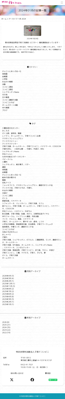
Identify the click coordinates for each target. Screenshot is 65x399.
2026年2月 (6, 281)
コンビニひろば (8, 102)
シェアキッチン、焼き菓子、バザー (16, 164)
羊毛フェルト (7, 154)
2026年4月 (6, 276)
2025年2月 (6, 302)
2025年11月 (7, 286)
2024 (4, 327)
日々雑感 (5, 97)
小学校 (4, 79)
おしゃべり (6, 234)
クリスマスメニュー (10, 141)
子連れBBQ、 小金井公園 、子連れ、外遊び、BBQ (23, 149)
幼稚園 (4, 76)
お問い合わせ (17, 373)
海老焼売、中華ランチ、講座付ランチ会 (17, 227)
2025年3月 (6, 299)
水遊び (4, 193)
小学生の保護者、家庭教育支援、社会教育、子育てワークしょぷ (27, 224)
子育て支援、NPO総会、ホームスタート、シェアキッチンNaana (27, 245)
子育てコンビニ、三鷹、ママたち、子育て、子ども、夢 (24, 253)
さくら (4, 198)
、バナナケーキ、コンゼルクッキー (16, 247)
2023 (4, 330)
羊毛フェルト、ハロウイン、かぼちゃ (17, 211)
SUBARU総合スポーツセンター (14, 156)
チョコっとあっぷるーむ (11, 71)
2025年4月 (6, 296)
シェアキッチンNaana (10, 92)
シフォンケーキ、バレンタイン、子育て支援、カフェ (23, 203)
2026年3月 (6, 278)
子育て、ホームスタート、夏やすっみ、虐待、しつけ (23, 221)
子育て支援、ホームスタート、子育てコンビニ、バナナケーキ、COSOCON (31, 146)
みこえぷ (5, 131)
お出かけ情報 (7, 81)
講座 (4, 167)
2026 (4, 322)
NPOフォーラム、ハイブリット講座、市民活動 (20, 216)
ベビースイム (7, 159)
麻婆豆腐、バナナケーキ (11, 201)
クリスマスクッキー (10, 143)
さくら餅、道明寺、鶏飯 (11, 133)
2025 (4, 325)
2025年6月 (6, 294)
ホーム (4, 19)
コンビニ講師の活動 (10, 100)
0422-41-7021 (27, 364)
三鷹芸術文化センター (11, 128)
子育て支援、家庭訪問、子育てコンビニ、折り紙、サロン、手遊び (28, 250)
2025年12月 (7, 283)
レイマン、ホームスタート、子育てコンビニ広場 (21, 136)
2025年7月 (6, 291)
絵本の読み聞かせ (9, 177)
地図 (48, 373)
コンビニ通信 (7, 87)
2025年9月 (6, 289)
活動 (4, 84)
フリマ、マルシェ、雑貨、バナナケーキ (17, 219)
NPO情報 (5, 107)
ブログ (4, 110)
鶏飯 (4, 180)
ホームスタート (8, 258)
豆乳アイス (6, 182)
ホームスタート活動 (10, 105)
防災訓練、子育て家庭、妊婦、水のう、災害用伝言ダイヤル (25, 214)
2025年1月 (6, 304)
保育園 (4, 74)
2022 (4, 332)
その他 (4, 94)
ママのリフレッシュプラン (12, 138)
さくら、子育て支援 (10, 255)
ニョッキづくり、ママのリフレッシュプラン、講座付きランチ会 (27, 185)
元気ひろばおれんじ (10, 232)
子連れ (4, 237)
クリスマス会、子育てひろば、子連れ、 (17, 188)
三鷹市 (4, 162)
